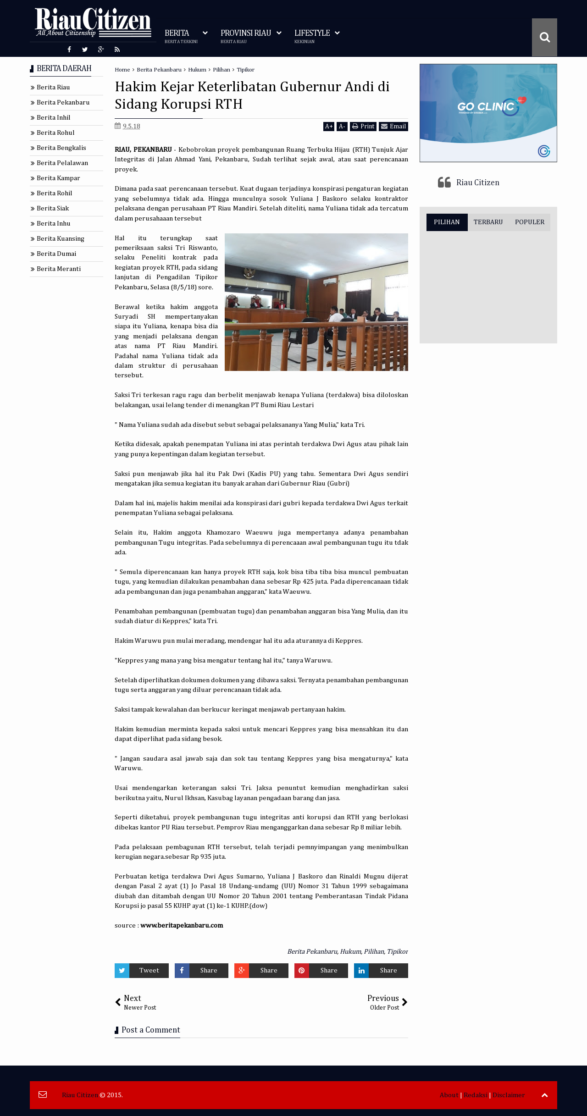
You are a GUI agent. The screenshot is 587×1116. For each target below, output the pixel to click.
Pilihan (374, 951)
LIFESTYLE (312, 36)
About (449, 1095)
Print (363, 126)
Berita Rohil (54, 193)
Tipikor (397, 951)
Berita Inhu (54, 223)
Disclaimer (509, 1095)
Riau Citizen (477, 183)
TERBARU (488, 222)
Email (393, 126)
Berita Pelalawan (62, 163)
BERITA (181, 36)
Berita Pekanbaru (312, 951)
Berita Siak (53, 208)
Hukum (350, 951)
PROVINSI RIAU (246, 36)
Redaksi (475, 1095)
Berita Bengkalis (61, 147)
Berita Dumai (56, 253)
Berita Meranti (59, 268)
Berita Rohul (56, 132)
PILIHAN (447, 222)
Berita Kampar (58, 178)
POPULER (529, 222)
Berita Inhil (54, 117)
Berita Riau (53, 87)
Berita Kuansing (60, 238)
